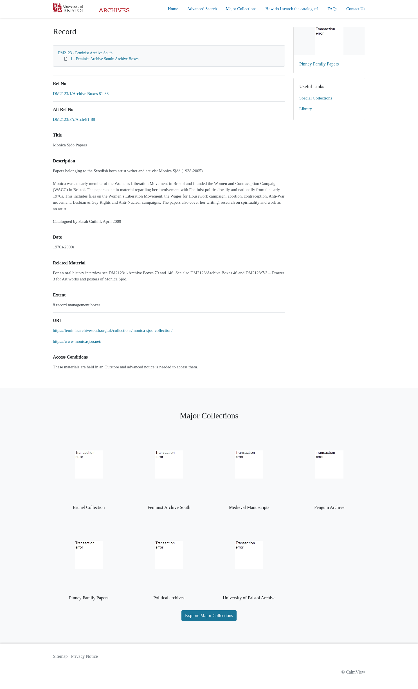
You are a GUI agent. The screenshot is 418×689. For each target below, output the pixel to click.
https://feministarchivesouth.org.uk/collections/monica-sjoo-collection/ (112, 330)
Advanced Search (202, 8)
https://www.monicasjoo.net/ (77, 341)
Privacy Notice (84, 656)
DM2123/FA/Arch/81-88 (74, 119)
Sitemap (60, 656)
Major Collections (241, 8)
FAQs (332, 8)
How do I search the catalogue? (292, 8)
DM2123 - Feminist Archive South (85, 53)
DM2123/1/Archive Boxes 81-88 (81, 93)
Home (173, 8)
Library (305, 108)
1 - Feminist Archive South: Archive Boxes (105, 59)
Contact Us (355, 8)
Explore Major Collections (209, 615)
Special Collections (315, 98)
